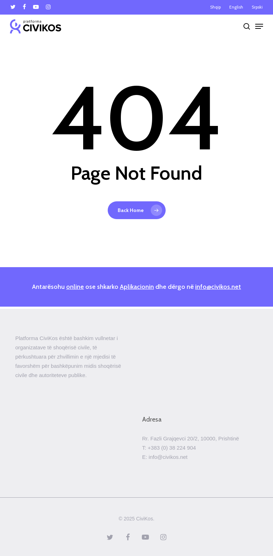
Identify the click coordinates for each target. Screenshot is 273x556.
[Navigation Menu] (259, 26)
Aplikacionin (137, 287)
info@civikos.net (218, 287)
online (75, 287)
